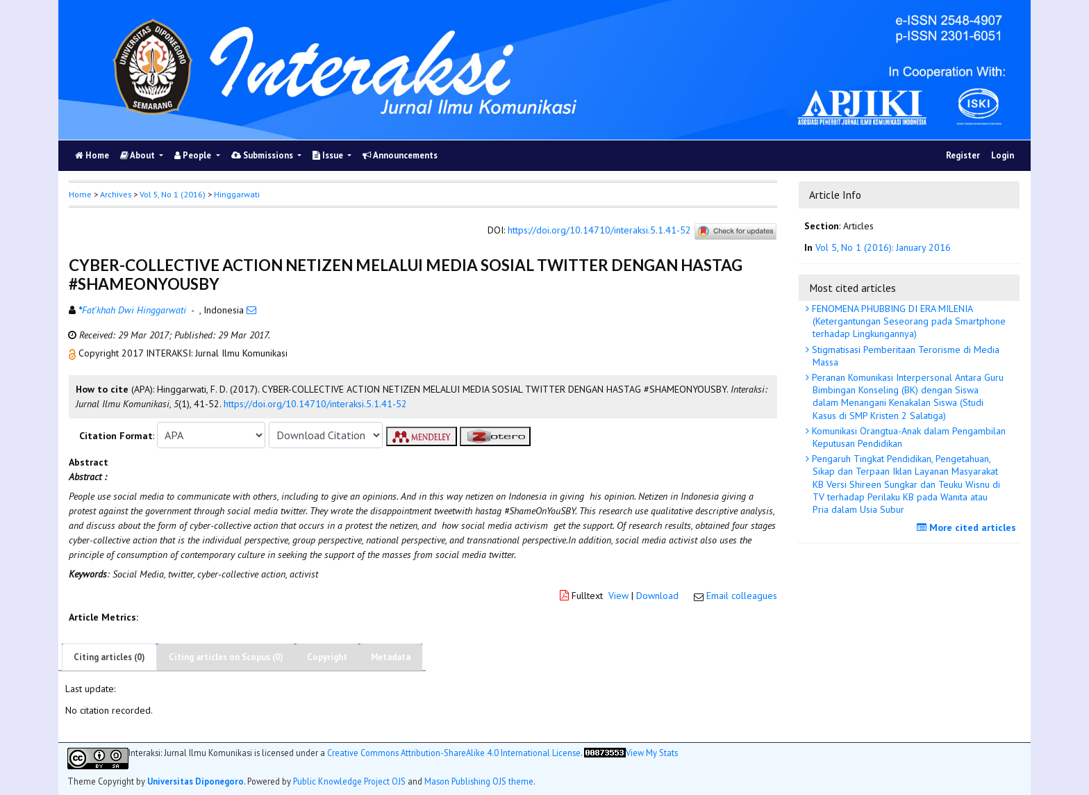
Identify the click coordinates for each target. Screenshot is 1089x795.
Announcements (400, 155)
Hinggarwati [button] (237, 194)
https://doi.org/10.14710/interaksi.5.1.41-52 (599, 230)
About (138, 155)
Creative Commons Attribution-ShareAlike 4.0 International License (454, 753)
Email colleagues (741, 595)
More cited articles (968, 527)
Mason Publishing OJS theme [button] (478, 781)
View (618, 595)
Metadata (390, 657)
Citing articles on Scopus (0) (226, 657)
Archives (115, 194)
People (193, 155)
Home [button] (80, 194)
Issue (329, 155)
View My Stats (652, 753)
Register (963, 155)
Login (1002, 155)
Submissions (263, 155)
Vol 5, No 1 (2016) (173, 194)
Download (657, 595)
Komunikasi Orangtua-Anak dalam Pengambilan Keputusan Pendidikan (907, 437)
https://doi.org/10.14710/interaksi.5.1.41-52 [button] (315, 404)
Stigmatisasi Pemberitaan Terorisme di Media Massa (904, 355)
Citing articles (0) (109, 657)
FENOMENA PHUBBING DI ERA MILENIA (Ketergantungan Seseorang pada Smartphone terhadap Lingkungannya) (907, 321)
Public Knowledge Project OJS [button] (349, 781)
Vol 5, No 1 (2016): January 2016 (883, 247)
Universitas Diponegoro (195, 781)
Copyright (327, 657)
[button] (73, 353)
